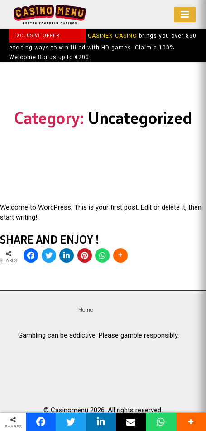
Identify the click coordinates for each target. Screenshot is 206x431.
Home (85, 309)
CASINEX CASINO (112, 36)
